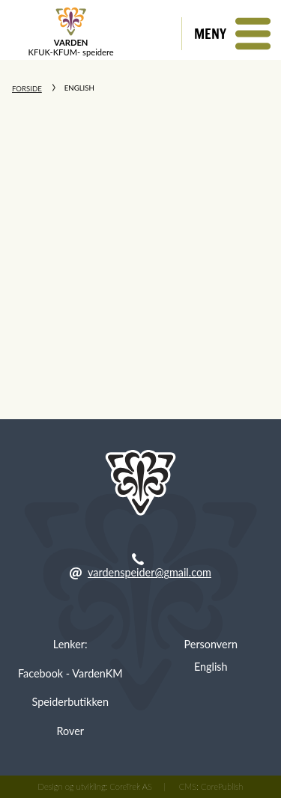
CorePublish (222, 786)
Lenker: (70, 644)
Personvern (211, 644)
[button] (231, 33)
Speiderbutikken (70, 701)
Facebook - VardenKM (70, 673)
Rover (70, 731)
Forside (27, 89)
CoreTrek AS (130, 786)
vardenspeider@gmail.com (149, 572)
